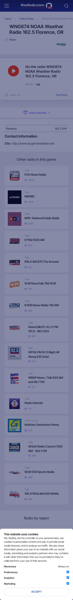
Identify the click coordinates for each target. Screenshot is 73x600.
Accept (36, 591)
